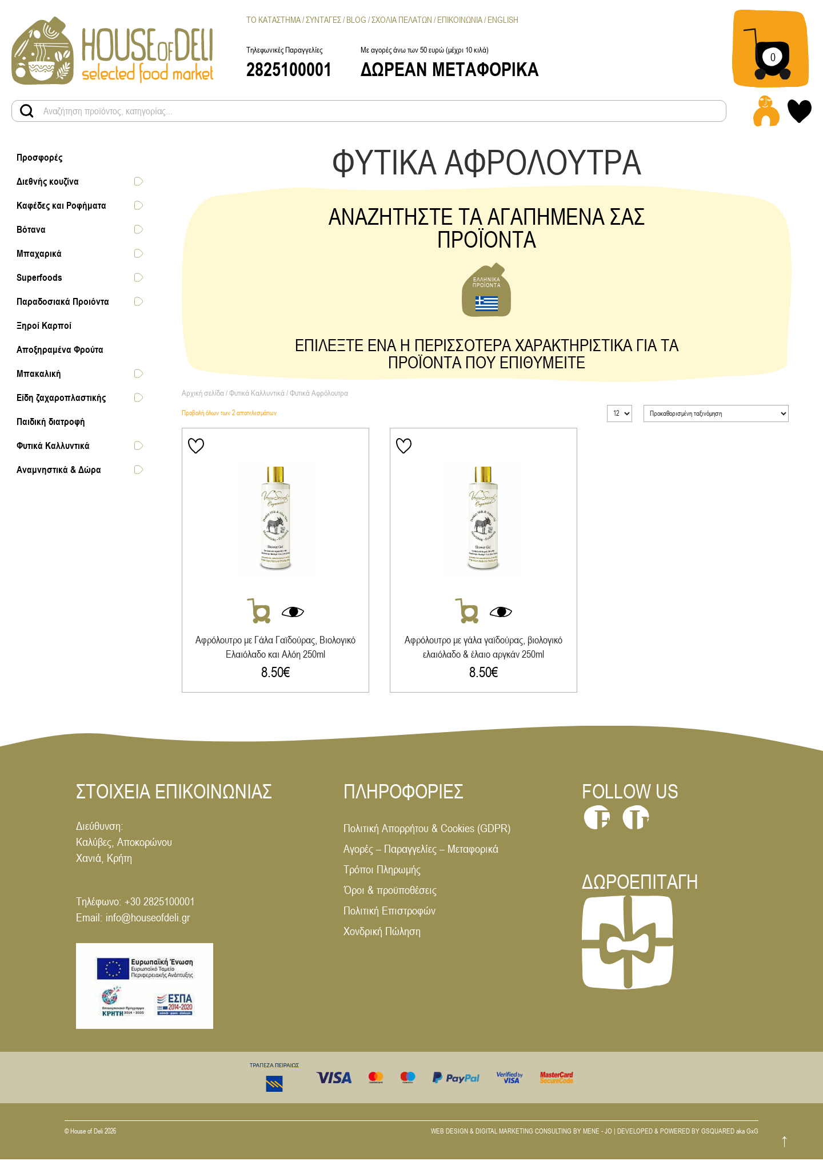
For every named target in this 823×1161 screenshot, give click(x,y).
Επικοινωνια (459, 20)
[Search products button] (26, 111)
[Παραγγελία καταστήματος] (716, 413)
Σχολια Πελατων (401, 20)
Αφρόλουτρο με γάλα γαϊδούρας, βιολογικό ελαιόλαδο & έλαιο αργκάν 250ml (486, 647)
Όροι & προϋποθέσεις (390, 891)
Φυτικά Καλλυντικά (257, 392)
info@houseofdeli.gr (148, 918)
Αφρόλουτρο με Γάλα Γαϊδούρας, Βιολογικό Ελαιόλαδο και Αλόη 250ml (275, 647)
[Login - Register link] (766, 111)
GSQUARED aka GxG (729, 1133)
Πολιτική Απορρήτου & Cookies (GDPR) (426, 829)
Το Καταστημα (273, 20)
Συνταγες (323, 20)
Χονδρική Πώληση (382, 932)
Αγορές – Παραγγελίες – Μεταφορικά (420, 850)
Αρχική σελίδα (203, 392)
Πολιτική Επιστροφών (389, 912)
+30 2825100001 (160, 902)
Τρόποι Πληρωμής (382, 870)
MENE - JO (597, 1133)
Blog (356, 20)
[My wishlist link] (800, 111)
